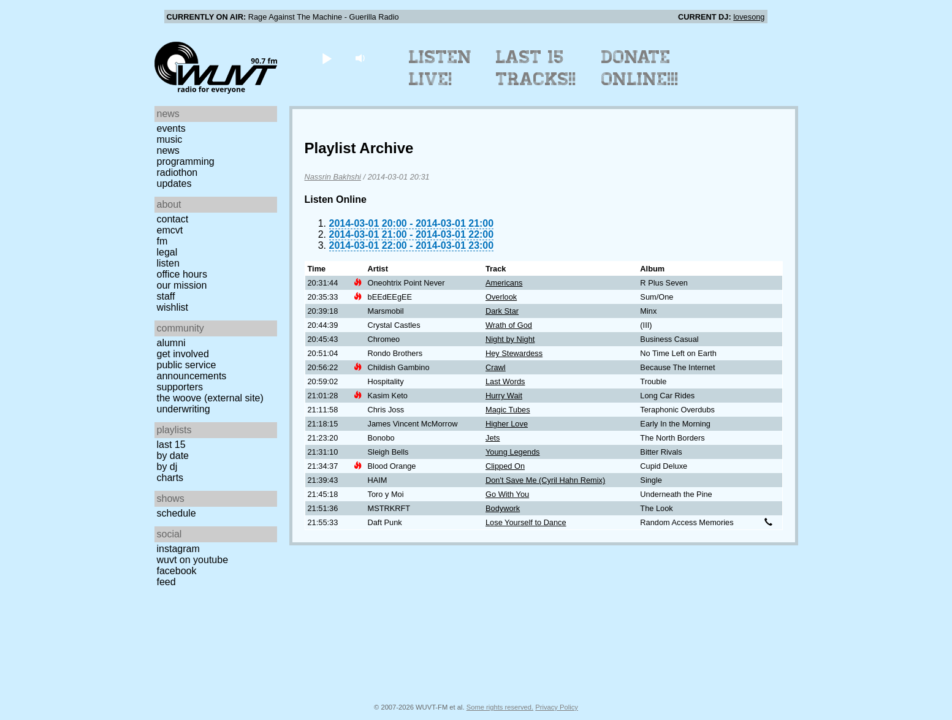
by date (173, 455)
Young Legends (513, 452)
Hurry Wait (504, 395)
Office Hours (182, 274)
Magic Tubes (508, 409)
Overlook (501, 296)
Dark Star (502, 311)
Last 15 (171, 444)
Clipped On (505, 466)
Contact (173, 219)
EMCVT (170, 230)
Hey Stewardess (514, 353)
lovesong (748, 16)
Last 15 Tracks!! (536, 68)
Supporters (180, 387)
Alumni (171, 343)
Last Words (505, 381)
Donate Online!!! (640, 68)
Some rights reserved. (499, 707)
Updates (174, 183)
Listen (168, 263)
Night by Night (510, 339)
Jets (493, 437)
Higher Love (507, 423)
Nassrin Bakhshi (333, 176)
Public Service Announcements (192, 370)
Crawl (496, 367)
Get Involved (183, 354)
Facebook (177, 571)
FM (162, 241)
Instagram (178, 549)
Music (170, 139)
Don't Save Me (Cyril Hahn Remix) (545, 480)
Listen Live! (440, 68)
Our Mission (182, 285)
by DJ (167, 466)
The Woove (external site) (210, 398)
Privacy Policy (556, 707)
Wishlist (173, 307)
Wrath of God (509, 325)
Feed (166, 582)
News (168, 150)
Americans (504, 282)
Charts (170, 477)
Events (171, 128)
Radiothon (177, 172)
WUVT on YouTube (193, 560)
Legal (167, 252)
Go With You (507, 494)
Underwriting (183, 409)
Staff (166, 296)
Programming (186, 161)
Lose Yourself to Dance (526, 522)
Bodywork (503, 508)
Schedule (176, 513)
